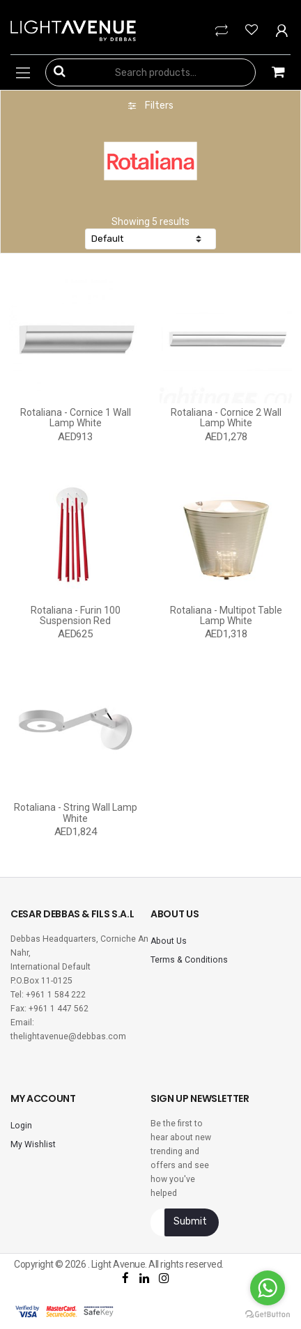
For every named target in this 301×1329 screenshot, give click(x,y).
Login (21, 1125)
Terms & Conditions (189, 960)
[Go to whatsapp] (267, 1287)
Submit (190, 1221)
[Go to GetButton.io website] (267, 1314)
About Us (168, 941)
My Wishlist (33, 1144)
